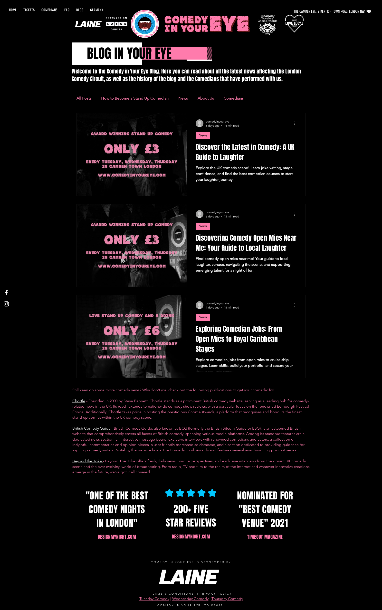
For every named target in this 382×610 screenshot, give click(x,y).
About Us (206, 98)
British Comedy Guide (91, 428)
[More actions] (296, 123)
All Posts (83, 98)
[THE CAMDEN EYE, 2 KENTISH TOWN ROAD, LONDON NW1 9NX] (319, 11)
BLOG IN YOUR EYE (129, 53)
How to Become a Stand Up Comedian (135, 98)
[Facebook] (6, 292)
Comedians (234, 98)
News (183, 98)
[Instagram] (6, 303)
